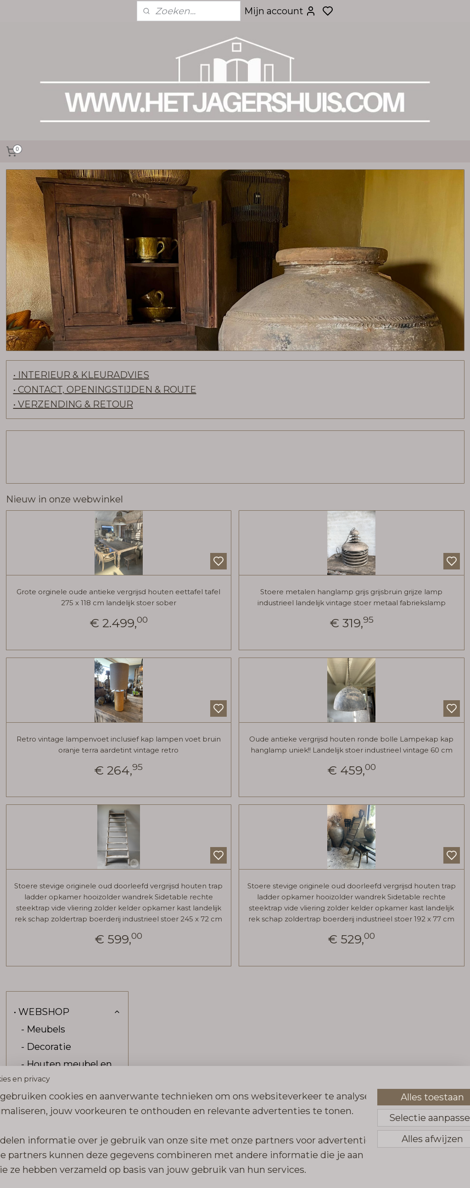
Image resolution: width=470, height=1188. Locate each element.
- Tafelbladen (50, 490)
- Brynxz (39, 622)
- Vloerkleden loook (71, 542)
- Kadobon (44, 739)
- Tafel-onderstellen (64, 507)
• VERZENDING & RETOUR (207, 404)
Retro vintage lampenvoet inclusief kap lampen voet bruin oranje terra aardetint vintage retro (219, 760)
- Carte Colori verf (60, 639)
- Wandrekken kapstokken (53, 402)
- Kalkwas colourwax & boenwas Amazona (71, 662)
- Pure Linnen (52, 604)
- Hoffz (71, 587)
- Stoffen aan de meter (56, 717)
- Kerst (36, 774)
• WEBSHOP (67, 189)
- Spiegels (43, 317)
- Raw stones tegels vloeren (65, 564)
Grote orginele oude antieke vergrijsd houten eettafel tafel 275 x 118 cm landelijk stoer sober (219, 602)
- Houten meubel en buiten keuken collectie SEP (66, 252)
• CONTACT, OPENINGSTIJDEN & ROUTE (238, 389)
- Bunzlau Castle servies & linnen (57, 689)
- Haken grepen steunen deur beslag (67, 374)
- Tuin (34, 524)
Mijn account (280, 11)
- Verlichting (49, 334)
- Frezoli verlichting (64, 352)
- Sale (33, 757)
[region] (174, 1116)
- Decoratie (46, 224)
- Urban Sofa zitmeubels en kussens (53, 290)
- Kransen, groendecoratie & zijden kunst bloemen (70, 462)
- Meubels (43, 207)
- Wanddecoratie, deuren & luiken (59, 430)
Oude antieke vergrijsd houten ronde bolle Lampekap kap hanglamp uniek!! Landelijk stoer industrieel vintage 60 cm (385, 760)
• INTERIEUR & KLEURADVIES (215, 374)
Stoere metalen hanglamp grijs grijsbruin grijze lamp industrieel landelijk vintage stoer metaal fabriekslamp (385, 602)
